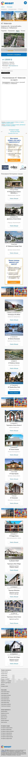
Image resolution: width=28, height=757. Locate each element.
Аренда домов (4, 715)
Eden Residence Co (13, 65)
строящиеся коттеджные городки (12, 124)
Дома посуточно (4, 716)
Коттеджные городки (12, 9)
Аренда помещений (5, 720)
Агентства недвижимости (6, 682)
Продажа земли (4, 677)
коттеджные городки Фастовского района (13, 123)
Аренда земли (3, 718)
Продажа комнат (4, 673)
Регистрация (9, 6)
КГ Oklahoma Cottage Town (14, 246)
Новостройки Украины (5, 691)
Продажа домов (4, 675)
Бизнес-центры (4, 722)
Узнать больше (14, 198)
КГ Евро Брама (14, 473)
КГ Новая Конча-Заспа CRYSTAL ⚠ (14, 192)
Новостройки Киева (5, 693)
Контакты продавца (14, 54)
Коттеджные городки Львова (6, 738)
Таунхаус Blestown (14, 590)
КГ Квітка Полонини (14, 338)
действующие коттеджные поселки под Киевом (13, 125)
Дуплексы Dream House (14, 219)
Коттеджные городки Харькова (7, 736)
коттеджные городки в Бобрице (12, 122)
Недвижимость (4, 9)
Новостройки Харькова (5, 700)
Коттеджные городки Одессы (6, 734)
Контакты (3, 684)
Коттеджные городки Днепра (6, 733)
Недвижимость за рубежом (6, 680)
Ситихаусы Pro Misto (14, 314)
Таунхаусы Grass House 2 (14, 425)
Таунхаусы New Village (15, 131)
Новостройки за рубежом (6, 704)
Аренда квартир (4, 711)
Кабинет (3, 6)
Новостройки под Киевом (6, 695)
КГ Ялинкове (14, 498)
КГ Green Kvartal (14, 449)
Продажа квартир (4, 671)
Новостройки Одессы (5, 698)
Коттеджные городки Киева (6, 729)
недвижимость (10, 70)
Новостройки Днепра (5, 697)
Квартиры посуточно (5, 713)
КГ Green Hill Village (14, 657)
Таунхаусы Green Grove (13, 133)
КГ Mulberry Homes (14, 363)
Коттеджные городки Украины (6, 727)
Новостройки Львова (5, 702)
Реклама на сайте (4, 686)
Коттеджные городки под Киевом (7, 731)
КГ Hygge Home (14, 536)
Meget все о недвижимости (14, 746)
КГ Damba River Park (14, 387)
